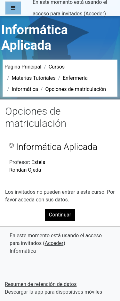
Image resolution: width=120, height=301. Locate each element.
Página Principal (22, 67)
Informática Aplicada (56, 147)
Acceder (94, 14)
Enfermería (75, 78)
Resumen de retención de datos (40, 284)
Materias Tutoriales (34, 78)
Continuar (60, 215)
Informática (25, 89)
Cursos (57, 67)
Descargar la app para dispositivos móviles (53, 292)
